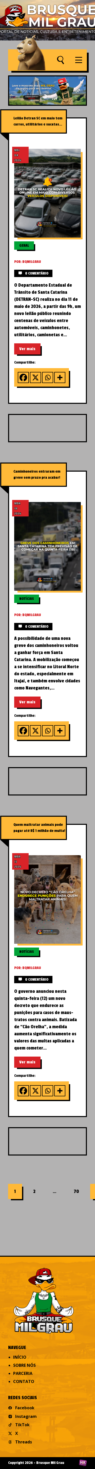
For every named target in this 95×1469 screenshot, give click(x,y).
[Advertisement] (52, 427)
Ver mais (27, 348)
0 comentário (33, 273)
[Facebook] (23, 377)
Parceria (22, 1373)
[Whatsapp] (47, 377)
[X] (35, 377)
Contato (23, 1381)
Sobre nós (24, 1365)
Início (19, 1357)
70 (76, 1191)
